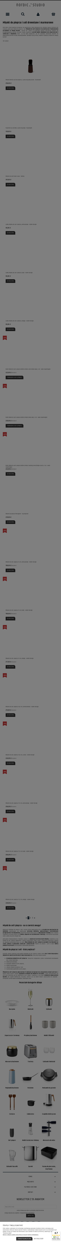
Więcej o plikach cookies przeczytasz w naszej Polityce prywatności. (21, 1235)
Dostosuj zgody (38, 1239)
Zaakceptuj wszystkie (24, 1239)
